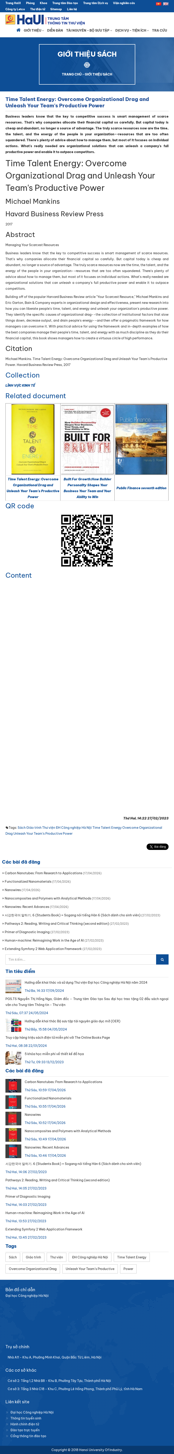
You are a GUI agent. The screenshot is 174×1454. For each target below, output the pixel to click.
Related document (35, 395)
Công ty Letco (15, 9)
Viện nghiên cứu (124, 3)
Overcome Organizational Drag (33, 1269)
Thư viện (48, 828)
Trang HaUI (13, 3)
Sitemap (56, 9)
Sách (22, 828)
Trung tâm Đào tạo (65, 3)
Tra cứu (159, 30)
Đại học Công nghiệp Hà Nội (32, 1412)
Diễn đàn (55, 30)
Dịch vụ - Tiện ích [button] (132, 30)
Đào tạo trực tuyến (25, 1430)
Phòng (30, 3)
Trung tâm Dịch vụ (95, 3)
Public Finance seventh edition (141, 488)
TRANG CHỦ (72, 74)
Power (67, 834)
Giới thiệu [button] (34, 30)
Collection (22, 375)
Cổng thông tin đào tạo (28, 1436)
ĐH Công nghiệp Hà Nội (74, 828)
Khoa (43, 3)
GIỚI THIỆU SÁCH (98, 74)
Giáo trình (33, 828)
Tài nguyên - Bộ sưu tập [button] (89, 30)
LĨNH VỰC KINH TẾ (20, 385)
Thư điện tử (37, 9)
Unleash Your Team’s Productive (37, 834)
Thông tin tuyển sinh (25, 1418)
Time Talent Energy (107, 828)
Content (18, 575)
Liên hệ (72, 9)
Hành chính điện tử (24, 1424)
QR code (19, 505)
